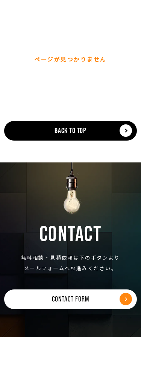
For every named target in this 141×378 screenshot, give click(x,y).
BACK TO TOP (70, 130)
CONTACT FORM (70, 299)
